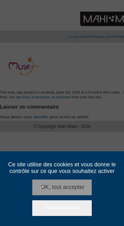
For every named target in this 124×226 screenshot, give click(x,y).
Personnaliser (62, 208)
